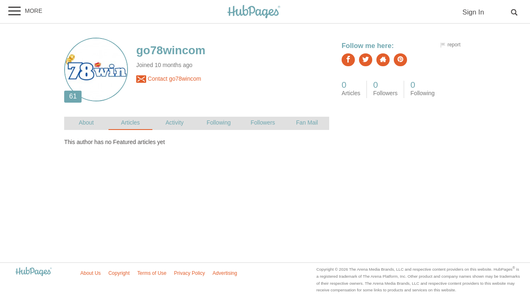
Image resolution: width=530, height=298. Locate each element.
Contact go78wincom (168, 79)
